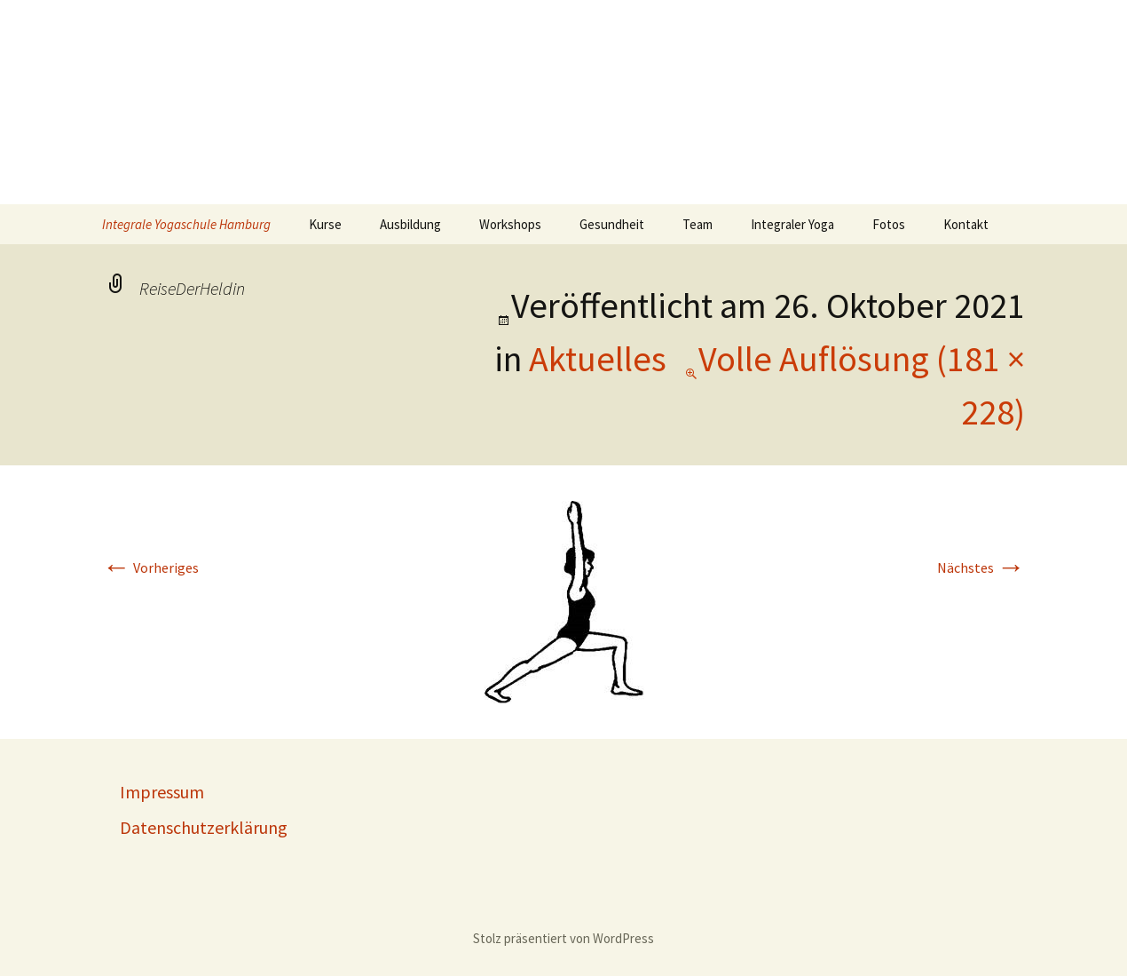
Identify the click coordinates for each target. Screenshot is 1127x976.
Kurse (325, 224)
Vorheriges (150, 567)
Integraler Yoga (792, 224)
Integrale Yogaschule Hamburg (186, 224)
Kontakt (966, 224)
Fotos (888, 224)
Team (697, 224)
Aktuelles (597, 359)
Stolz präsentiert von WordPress (563, 938)
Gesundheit (611, 224)
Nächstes (981, 567)
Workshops (510, 224)
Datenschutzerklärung (204, 827)
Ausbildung (410, 224)
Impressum (162, 792)
